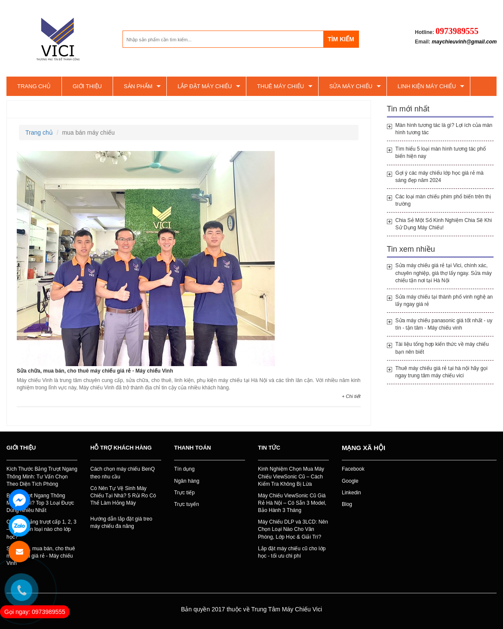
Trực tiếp (184, 493)
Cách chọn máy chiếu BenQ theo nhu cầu (122, 472)
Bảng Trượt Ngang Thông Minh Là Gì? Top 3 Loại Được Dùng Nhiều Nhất (40, 503)
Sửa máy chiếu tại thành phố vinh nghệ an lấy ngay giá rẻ (444, 300)
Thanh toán (192, 447)
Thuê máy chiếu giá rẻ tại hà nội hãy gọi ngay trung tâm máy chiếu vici (442, 372)
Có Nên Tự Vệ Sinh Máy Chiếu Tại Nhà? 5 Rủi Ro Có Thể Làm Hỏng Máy (123, 495)
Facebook (353, 469)
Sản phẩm (138, 86)
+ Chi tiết (351, 396)
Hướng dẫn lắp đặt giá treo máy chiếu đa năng (121, 522)
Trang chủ (34, 86)
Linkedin (351, 493)
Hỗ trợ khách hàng (121, 447)
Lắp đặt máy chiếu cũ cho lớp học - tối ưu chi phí (291, 552)
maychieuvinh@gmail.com (464, 42)
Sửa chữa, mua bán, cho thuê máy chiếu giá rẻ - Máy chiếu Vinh (95, 371)
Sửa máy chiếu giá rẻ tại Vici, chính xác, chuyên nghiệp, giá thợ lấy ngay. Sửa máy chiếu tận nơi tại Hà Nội (444, 272)
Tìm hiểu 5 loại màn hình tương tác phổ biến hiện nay (441, 152)
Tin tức (269, 447)
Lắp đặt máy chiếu (205, 86)
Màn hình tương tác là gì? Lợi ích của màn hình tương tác (444, 129)
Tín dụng (184, 469)
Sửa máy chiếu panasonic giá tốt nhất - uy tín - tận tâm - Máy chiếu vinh (444, 324)
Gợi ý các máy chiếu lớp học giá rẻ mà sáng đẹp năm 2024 (440, 176)
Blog (347, 504)
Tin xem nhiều (411, 249)
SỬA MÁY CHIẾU (351, 86)
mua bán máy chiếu (42, 109)
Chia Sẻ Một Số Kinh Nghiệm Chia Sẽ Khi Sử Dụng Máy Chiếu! (444, 224)
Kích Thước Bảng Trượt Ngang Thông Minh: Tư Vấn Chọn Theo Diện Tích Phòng (41, 476)
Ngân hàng (186, 481)
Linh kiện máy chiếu (427, 86)
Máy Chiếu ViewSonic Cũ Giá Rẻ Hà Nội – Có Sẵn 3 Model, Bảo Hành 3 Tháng (292, 503)
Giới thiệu (87, 86)
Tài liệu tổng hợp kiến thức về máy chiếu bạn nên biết (442, 348)
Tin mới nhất (408, 109)
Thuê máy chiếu (280, 86)
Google (350, 481)
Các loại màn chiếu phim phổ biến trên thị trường (443, 200)
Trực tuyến (186, 504)
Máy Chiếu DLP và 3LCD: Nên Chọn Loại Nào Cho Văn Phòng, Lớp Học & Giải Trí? (293, 529)
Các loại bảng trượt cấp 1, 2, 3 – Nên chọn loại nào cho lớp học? (41, 529)
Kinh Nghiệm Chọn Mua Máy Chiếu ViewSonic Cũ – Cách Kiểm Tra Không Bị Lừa (291, 476)
